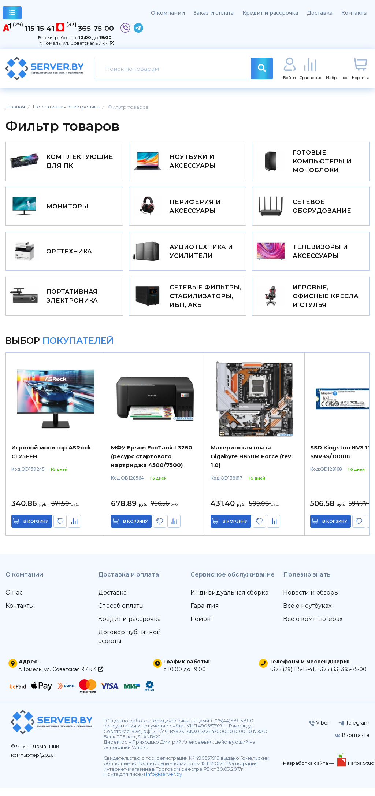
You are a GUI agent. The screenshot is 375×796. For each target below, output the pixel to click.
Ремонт (202, 626)
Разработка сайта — (309, 771)
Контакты (354, 13)
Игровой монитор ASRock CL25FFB (51, 459)
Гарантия (204, 613)
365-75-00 (96, 28)
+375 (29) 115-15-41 (292, 677)
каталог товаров (12, 13)
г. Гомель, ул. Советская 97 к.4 (76, 43)
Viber (319, 730)
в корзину (36, 529)
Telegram (354, 730)
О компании (168, 13)
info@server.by (164, 782)
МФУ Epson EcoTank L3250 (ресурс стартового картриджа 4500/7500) (151, 464)
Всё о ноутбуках (307, 613)
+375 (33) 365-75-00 (342, 677)
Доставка (320, 13)
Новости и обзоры (311, 600)
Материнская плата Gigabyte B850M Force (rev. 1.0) (252, 464)
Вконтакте (352, 743)
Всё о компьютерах (312, 626)
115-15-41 (40, 28)
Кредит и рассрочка (270, 13)
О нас (14, 600)
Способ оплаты (121, 613)
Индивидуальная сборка (229, 600)
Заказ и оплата (214, 13)
